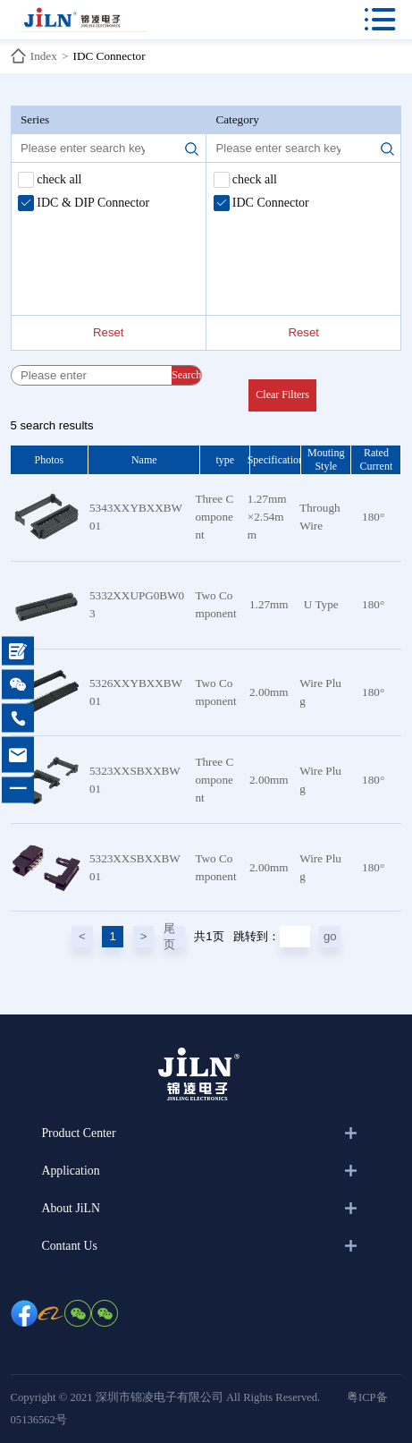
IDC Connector (109, 56)
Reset (108, 332)
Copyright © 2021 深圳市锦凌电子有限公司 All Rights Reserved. (166, 1397)
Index (43, 56)
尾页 (169, 936)
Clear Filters (282, 394)
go (330, 936)
